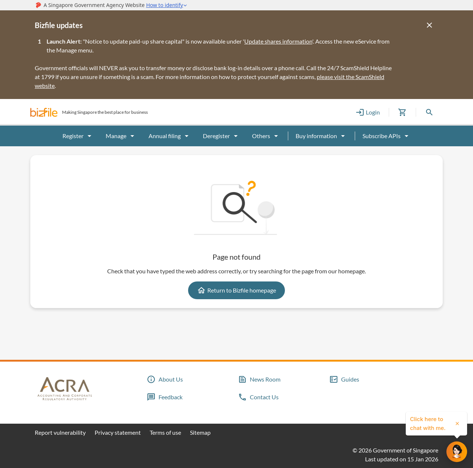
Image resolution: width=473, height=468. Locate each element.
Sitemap (200, 432)
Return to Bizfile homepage (236, 290)
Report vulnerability (60, 432)
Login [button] (367, 112)
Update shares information (278, 41)
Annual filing (170, 135)
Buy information (321, 135)
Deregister (221, 135)
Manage (121, 135)
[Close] (429, 25)
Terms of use (165, 432)
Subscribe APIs (387, 135)
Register (78, 135)
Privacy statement (118, 432)
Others (266, 135)
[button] (44, 112)
